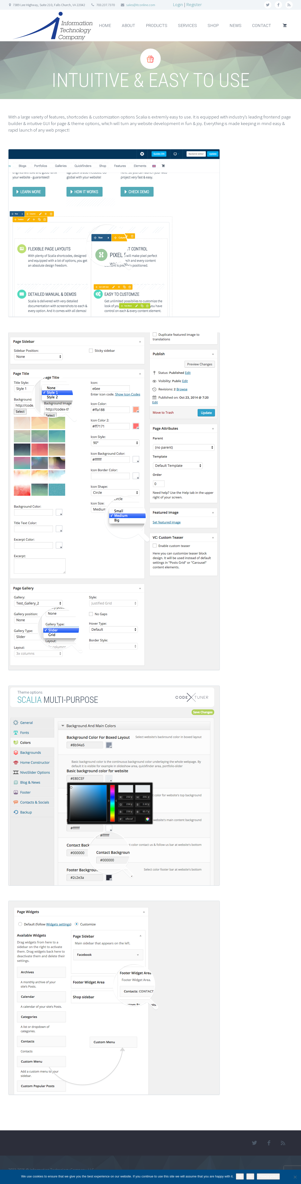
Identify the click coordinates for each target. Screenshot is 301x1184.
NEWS (235, 25)
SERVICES (187, 25)
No (250, 1176)
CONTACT (261, 25)
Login (178, 4)
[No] (294, 1177)
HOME (105, 25)
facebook (278, 4)
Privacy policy (268, 1176)
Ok (240, 1176)
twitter (267, 4)
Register (194, 4)
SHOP (213, 25)
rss (289, 4)
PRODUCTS (156, 25)
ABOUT (128, 25)
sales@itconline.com (140, 5)
